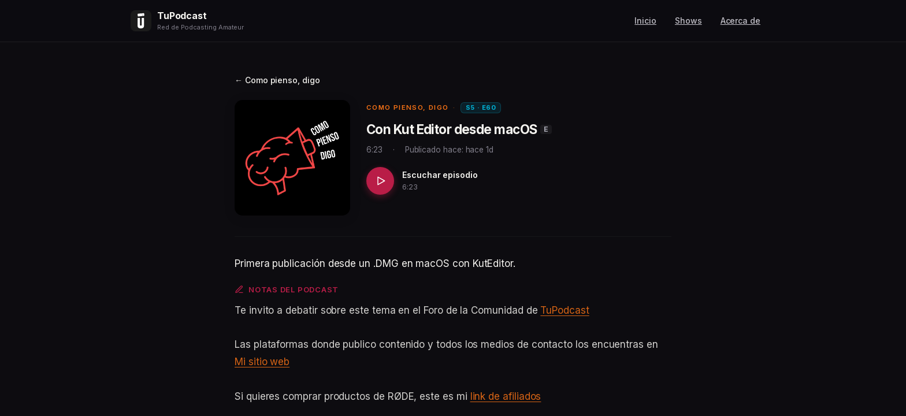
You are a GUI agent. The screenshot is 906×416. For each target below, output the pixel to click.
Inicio (645, 20)
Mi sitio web (262, 361)
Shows (688, 20)
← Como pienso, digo (277, 80)
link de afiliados (505, 396)
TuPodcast (564, 310)
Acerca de (740, 20)
